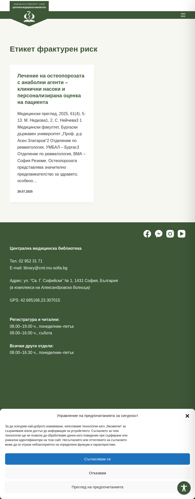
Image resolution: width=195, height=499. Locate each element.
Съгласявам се (97, 459)
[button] (187, 415)
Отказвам (97, 473)
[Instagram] (170, 234)
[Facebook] (147, 234)
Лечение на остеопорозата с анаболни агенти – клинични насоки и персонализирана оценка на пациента (50, 89)
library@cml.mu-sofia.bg (46, 268)
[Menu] (183, 15)
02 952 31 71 (30, 261)
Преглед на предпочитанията (97, 487)
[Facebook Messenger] (158, 234)
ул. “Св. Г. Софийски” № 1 (48, 280)
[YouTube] (181, 234)
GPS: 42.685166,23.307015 (35, 300)
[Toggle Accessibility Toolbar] (184, 488)
